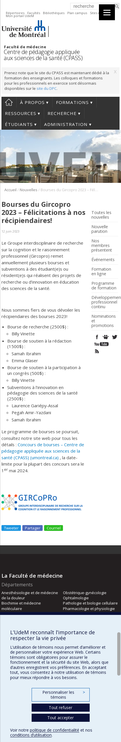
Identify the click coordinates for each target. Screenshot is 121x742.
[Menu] (107, 12)
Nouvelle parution (99, 229)
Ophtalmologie (76, 597)
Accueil (9, 102)
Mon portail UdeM (20, 16)
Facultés (33, 13)
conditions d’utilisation (31, 735)
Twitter (114, 337)
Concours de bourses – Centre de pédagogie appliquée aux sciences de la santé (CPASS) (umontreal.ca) (42, 451)
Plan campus (77, 13)
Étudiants (19, 124)
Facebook (97, 337)
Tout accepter (60, 717)
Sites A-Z (96, 13)
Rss (97, 351)
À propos (32, 102)
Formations (72, 102)
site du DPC (47, 88)
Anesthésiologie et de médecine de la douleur (29, 595)
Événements (103, 259)
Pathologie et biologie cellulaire (90, 603)
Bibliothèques (53, 13)
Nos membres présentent (101, 245)
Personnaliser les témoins (63, 694)
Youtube (102, 344)
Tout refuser (60, 707)
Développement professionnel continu (103, 302)
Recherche (62, 113)
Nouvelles (28, 189)
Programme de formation (103, 285)
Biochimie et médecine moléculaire (21, 605)
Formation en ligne (101, 271)
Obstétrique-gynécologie (84, 592)
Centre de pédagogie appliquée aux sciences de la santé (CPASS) (43, 55)
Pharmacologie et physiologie (89, 608)
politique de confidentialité (54, 730)
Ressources (20, 113)
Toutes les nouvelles (101, 215)
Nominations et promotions (103, 321)
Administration (66, 124)
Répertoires (15, 13)
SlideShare (105, 337)
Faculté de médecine (25, 46)
